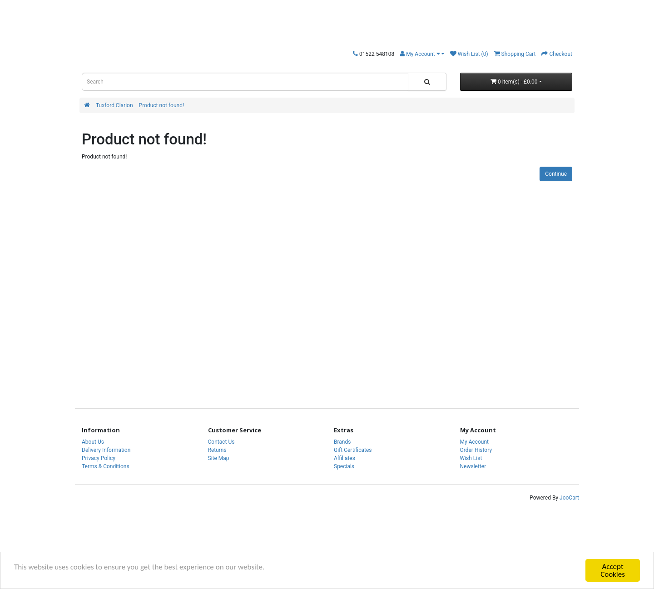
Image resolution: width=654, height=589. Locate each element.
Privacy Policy (98, 458)
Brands (342, 442)
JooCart (569, 498)
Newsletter (473, 466)
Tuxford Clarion (114, 105)
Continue (556, 174)
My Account (474, 442)
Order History (476, 450)
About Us (93, 442)
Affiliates (344, 458)
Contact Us (221, 442)
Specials (344, 466)
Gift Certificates (353, 450)
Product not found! (161, 105)
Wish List (471, 458)
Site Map (218, 458)
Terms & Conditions (105, 466)
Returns (217, 450)
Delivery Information (106, 450)
